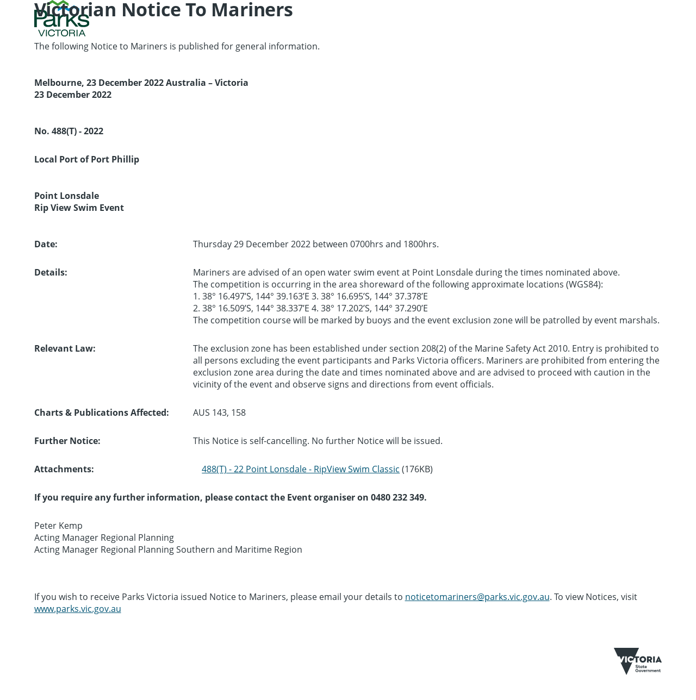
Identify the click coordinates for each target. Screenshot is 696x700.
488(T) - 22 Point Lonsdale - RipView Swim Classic (301, 469)
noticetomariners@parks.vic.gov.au (477, 597)
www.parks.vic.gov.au (77, 609)
